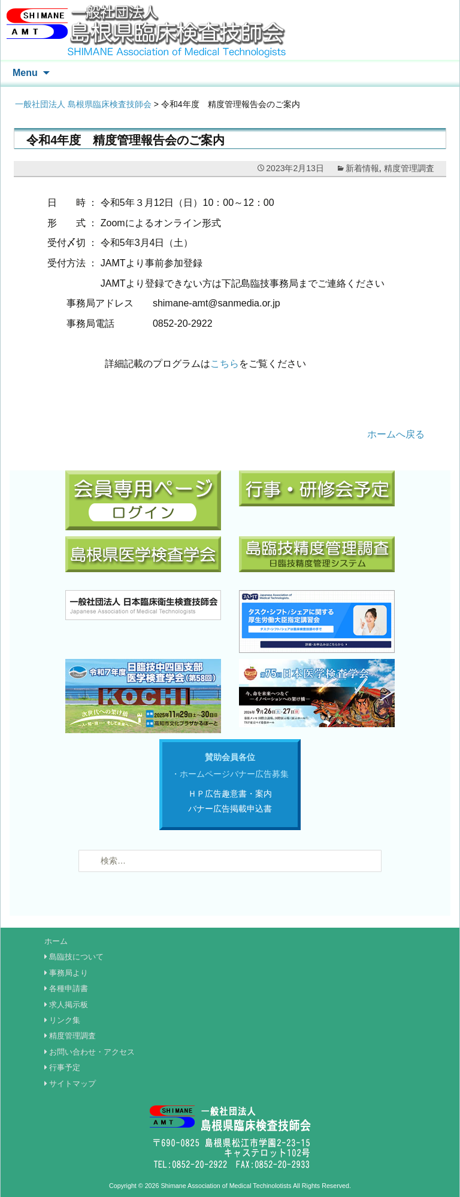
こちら (224, 364)
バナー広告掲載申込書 (230, 808)
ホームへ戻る (396, 434)
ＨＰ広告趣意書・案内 (230, 793)
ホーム (56, 941)
